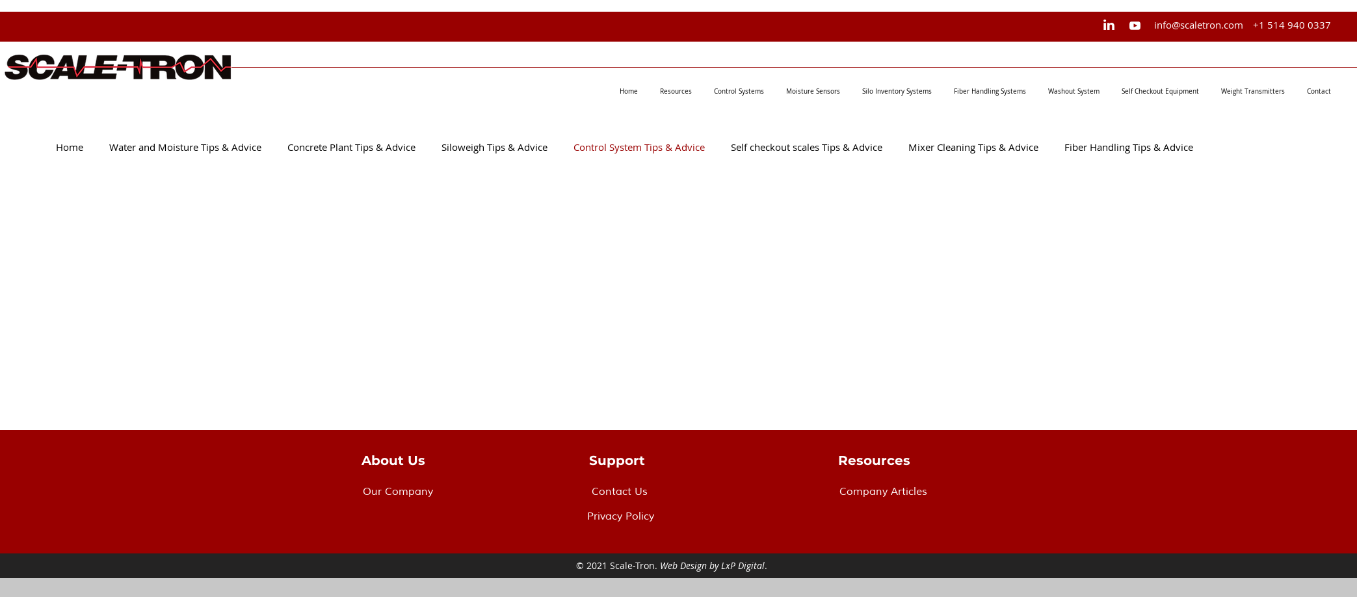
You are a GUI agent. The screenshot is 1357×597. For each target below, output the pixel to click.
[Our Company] (441, 492)
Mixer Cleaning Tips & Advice (973, 146)
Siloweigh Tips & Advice (494, 146)
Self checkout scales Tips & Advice (806, 146)
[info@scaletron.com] (1198, 25)
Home (69, 146)
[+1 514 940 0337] (1291, 25)
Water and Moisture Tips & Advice (185, 146)
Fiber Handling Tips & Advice (1128, 146)
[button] (676, 92)
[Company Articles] (918, 492)
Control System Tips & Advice (639, 146)
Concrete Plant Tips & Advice (351, 146)
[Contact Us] (670, 492)
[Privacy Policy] (666, 516)
